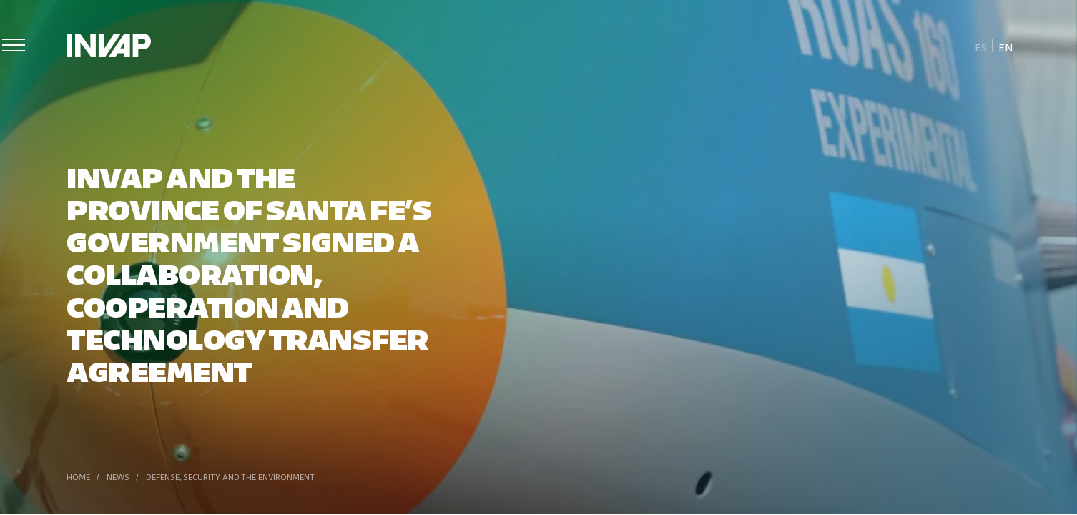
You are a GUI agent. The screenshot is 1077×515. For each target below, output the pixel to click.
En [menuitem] (1005, 46)
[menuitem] (981, 46)
